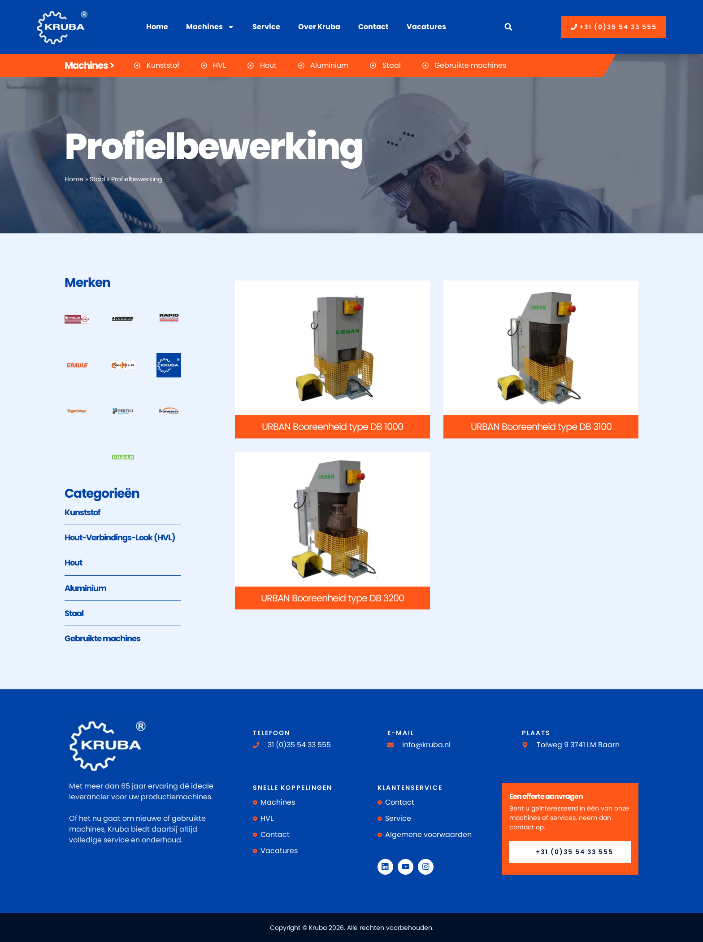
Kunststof (82, 512)
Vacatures (426, 27)
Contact (373, 27)
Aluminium (85, 588)
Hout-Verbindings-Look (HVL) (120, 537)
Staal (97, 179)
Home (157, 27)
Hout (73, 562)
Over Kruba (319, 27)
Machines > (89, 65)
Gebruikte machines (102, 638)
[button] (508, 27)
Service (266, 27)
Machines (210, 27)
